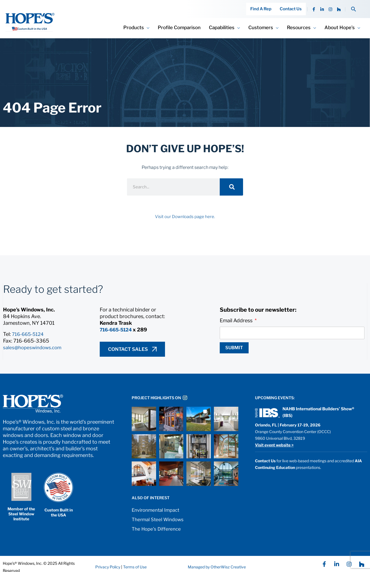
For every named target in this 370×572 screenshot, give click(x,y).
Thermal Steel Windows (159, 513)
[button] (353, 6)
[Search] (231, 180)
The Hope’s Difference (158, 523)
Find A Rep (265, 6)
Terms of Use (134, 560)
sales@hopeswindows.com (34, 341)
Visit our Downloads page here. (185, 210)
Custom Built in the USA (58, 506)
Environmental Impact (157, 504)
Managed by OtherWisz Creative (217, 560)
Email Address (237, 314)
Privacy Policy (107, 560)
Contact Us (292, 6)
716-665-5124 (29, 328)
